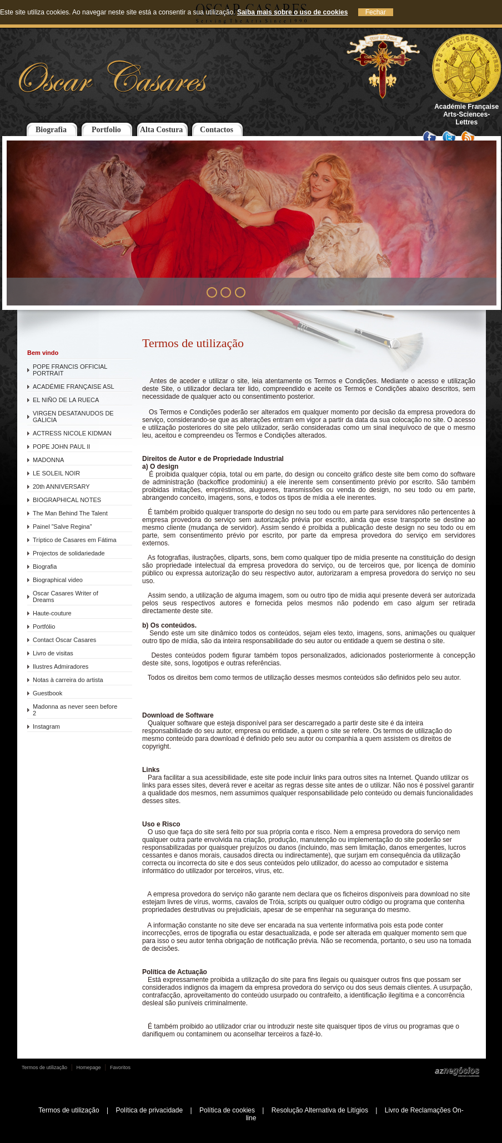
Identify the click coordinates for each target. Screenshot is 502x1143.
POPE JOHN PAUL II (61, 446)
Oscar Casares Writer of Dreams (65, 596)
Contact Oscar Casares (64, 639)
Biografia (51, 130)
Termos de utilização (44, 1067)
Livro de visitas (53, 653)
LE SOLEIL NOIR (56, 473)
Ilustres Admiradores (60, 666)
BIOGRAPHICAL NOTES (67, 500)
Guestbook (47, 693)
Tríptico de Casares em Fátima (75, 540)
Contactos (216, 130)
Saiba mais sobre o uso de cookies (292, 12)
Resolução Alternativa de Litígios (320, 1110)
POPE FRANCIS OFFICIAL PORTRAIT (70, 370)
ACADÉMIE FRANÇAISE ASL (73, 386)
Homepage (89, 1067)
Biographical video (58, 579)
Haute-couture (52, 613)
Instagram (46, 726)
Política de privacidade (149, 1110)
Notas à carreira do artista (68, 679)
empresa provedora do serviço (188, 520)
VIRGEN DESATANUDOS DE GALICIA (73, 416)
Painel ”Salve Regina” (62, 526)
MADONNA (48, 460)
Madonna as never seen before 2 (75, 709)
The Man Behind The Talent (70, 513)
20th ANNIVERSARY (61, 486)
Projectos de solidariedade (69, 553)
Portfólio (44, 626)
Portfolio (106, 130)
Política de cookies (227, 1110)
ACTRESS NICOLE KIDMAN (72, 433)
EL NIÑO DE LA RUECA (66, 400)
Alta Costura (161, 130)
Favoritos (120, 1067)
